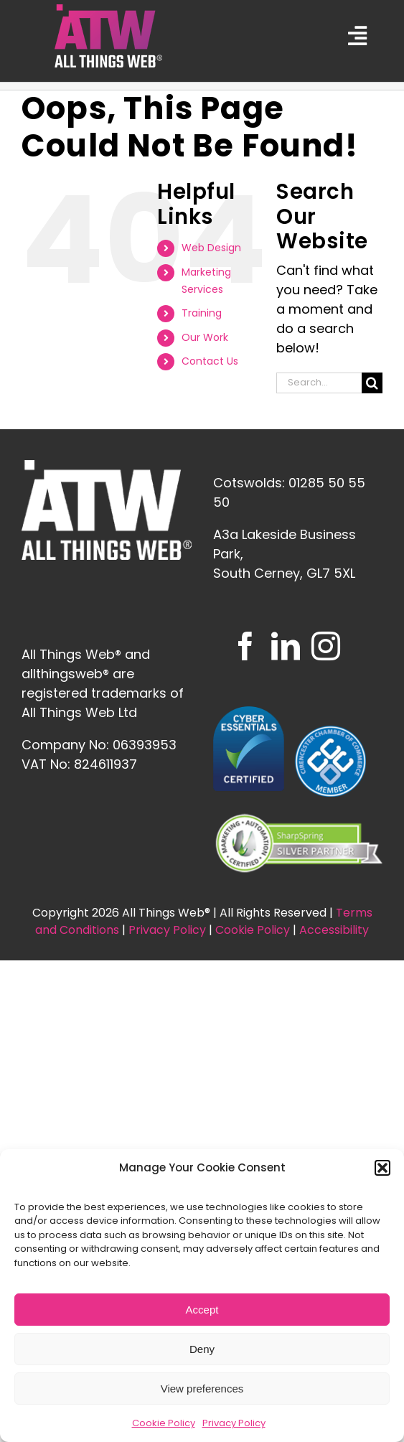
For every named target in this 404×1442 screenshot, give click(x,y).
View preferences (202, 1388)
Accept (202, 1309)
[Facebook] (245, 646)
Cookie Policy (163, 1423)
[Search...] (319, 383)
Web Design (211, 247)
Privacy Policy (234, 1423)
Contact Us (210, 361)
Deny (202, 1349)
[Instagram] (325, 646)
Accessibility (334, 930)
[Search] (372, 383)
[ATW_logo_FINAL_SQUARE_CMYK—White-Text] (108, 10)
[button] (382, 1168)
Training (202, 313)
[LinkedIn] (285, 646)
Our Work (205, 337)
